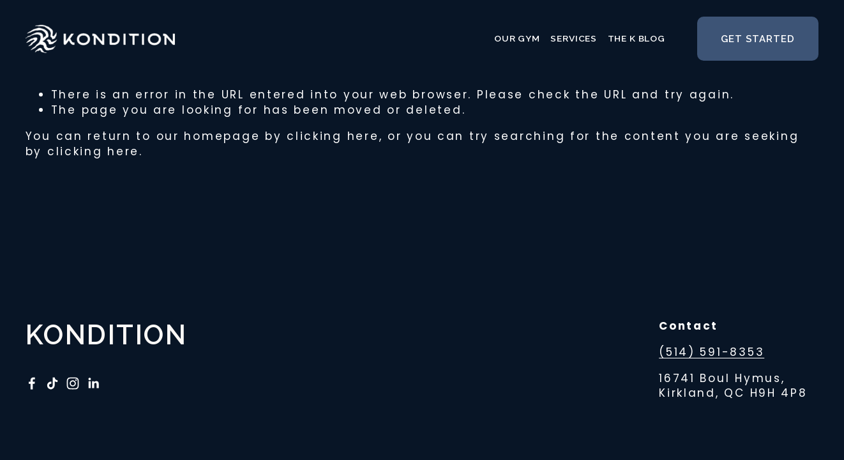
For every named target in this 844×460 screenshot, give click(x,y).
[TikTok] (52, 383)
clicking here (333, 136)
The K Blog (636, 38)
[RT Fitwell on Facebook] (32, 383)
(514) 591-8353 (711, 352)
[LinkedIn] (93, 383)
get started (758, 39)
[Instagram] (72, 383)
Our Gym (517, 38)
